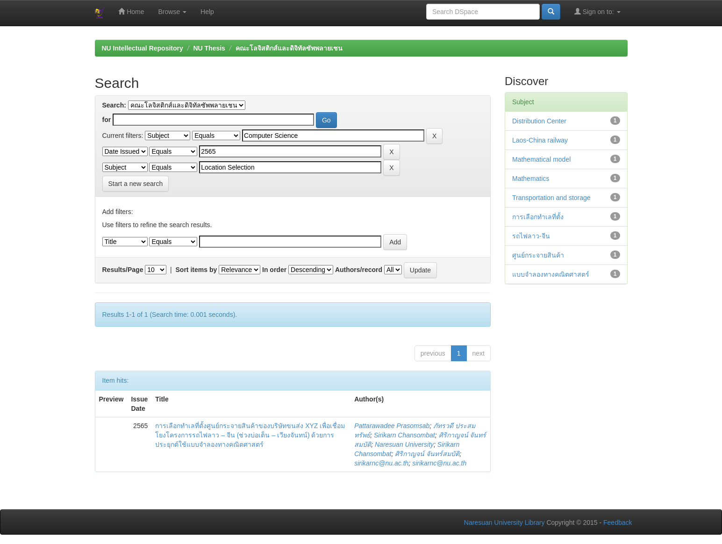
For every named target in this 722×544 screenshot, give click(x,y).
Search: (114, 105)
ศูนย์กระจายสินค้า (538, 255)
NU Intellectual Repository (142, 48)
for (106, 119)
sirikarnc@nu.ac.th (381, 463)
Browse (172, 11)
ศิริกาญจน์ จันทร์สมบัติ (427, 454)
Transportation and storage (551, 197)
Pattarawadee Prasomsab (391, 425)
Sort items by (196, 269)
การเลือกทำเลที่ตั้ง (538, 217)
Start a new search (135, 183)
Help (207, 11)
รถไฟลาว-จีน (531, 236)
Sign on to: (597, 11)
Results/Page (122, 269)
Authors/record (358, 269)
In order (274, 269)
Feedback (617, 522)
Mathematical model (541, 159)
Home (131, 11)
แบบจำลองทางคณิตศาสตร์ (550, 274)
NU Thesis (209, 48)
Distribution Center (539, 121)
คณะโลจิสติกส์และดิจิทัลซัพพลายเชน (289, 48)
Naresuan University (404, 444)
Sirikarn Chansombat (404, 435)
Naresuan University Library (504, 522)
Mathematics (530, 178)
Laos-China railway (540, 140)
